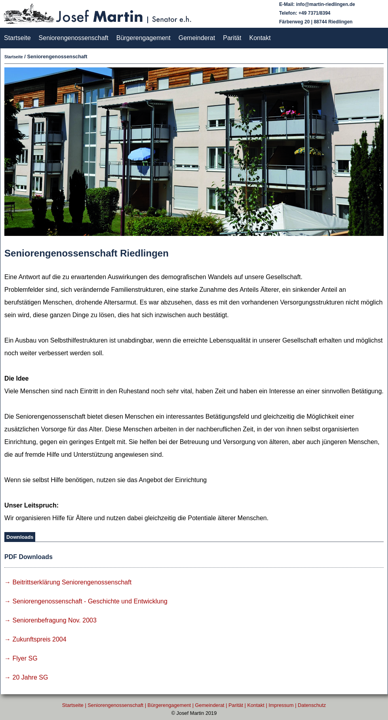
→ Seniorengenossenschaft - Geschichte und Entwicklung (85, 601)
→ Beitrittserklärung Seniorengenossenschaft (67, 582)
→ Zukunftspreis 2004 (35, 639)
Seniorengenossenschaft (73, 37)
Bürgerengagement (143, 37)
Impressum (280, 705)
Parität (232, 37)
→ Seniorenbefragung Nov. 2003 (50, 620)
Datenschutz (312, 705)
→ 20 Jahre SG (26, 677)
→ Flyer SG (21, 658)
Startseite (17, 37)
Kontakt (259, 37)
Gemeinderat (197, 37)
